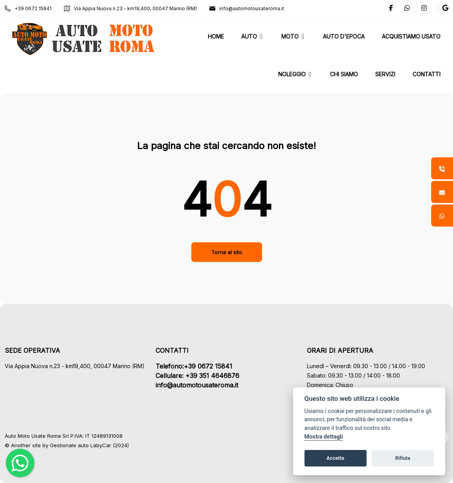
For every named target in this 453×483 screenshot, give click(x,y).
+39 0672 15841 (28, 8)
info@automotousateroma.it (246, 8)
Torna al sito (226, 252)
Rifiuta (402, 458)
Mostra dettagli (323, 436)
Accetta (335, 458)
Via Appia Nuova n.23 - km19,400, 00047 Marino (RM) (130, 8)
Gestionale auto (69, 445)
